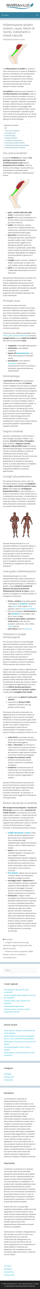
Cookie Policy (9, 1272)
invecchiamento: (23, 353)
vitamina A (15, 614)
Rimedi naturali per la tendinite (15, 148)
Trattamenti (8, 1080)
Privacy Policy (9, 1275)
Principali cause (10, 133)
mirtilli (10, 626)
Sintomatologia (10, 135)
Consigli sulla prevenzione (13, 140)
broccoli (23, 609)
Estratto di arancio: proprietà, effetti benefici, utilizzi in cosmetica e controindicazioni (18, 954)
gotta (10, 335)
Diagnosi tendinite (11, 138)
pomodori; (32, 609)
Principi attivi (9, 1077)
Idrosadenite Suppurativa (14, 1006)
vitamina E (28, 629)
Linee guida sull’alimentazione (15, 143)
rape (30, 606)
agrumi (15, 606)
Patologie (8, 939)
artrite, (5, 335)
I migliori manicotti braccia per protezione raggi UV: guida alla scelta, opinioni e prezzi (17, 945)
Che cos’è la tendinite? (12, 131)
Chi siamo (8, 1266)
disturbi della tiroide (21, 335)
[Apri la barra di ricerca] (37, 15)
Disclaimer (8, 1269)
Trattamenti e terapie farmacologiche (17, 145)
